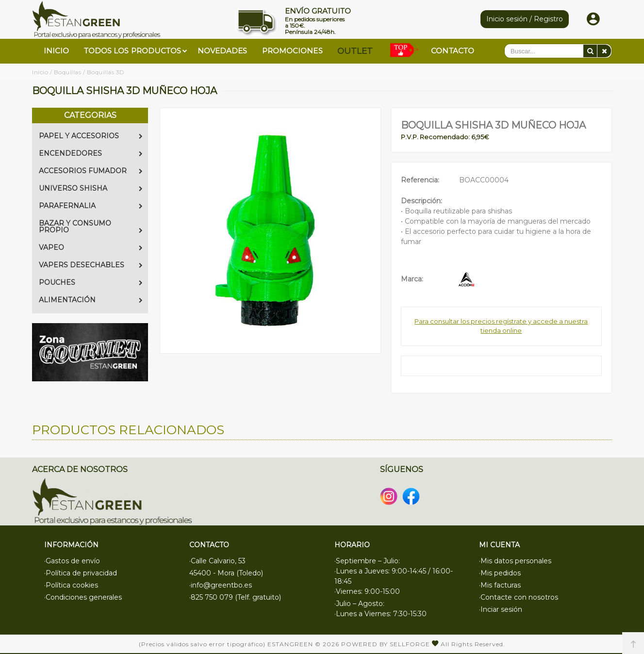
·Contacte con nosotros (518, 597)
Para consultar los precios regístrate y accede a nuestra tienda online (501, 326)
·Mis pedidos (500, 573)
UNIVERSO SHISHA (91, 188)
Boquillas (68, 72)
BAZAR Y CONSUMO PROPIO (91, 226)
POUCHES (91, 282)
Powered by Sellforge (385, 644)
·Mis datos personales (515, 560)
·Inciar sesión (500, 609)
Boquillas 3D (106, 72)
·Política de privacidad (80, 573)
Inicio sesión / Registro (524, 19)
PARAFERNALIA (91, 205)
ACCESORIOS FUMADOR (91, 170)
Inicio (40, 72)
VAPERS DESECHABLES (91, 265)
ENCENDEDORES (91, 153)
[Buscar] (590, 51)
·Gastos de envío (72, 560)
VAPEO (91, 247)
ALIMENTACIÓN (91, 299)
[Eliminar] (604, 51)
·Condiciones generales (83, 597)
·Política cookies (71, 585)
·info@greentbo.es (220, 585)
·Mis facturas (500, 585)
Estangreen (290, 644)
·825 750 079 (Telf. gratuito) (235, 597)
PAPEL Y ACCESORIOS (91, 135)
